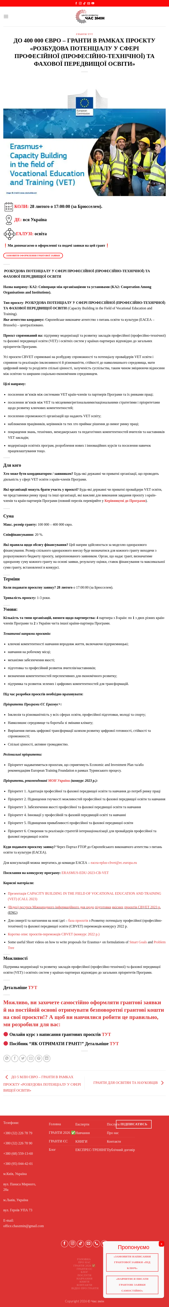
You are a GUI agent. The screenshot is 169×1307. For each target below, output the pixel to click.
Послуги (85, 1275)
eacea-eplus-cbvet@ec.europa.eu (114, 863)
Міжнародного (43, 907)
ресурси (25, 907)
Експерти (82, 1124)
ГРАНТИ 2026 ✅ (62, 1132)
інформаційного (67, 907)
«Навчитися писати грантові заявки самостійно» (134, 1287)
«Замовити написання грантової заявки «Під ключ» (134, 1263)
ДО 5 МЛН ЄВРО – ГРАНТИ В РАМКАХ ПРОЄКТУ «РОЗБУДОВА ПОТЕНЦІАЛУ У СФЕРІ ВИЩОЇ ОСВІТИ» (42, 1083)
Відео (13, 907)
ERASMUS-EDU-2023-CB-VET (85, 873)
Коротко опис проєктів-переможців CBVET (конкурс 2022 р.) (53, 934)
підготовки (103, 907)
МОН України (59, 780)
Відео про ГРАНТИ (85, 1288)
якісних (117, 907)
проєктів (130, 907)
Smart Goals (138, 942)
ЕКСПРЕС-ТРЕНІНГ (91, 1150)
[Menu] (6, 16)
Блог (52, 1149)
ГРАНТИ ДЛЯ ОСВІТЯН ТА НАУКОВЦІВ (130, 1083)
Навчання (82, 1133)
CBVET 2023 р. (149, 907)
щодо (90, 907)
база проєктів (78, 920)
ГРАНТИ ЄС (58, 1141)
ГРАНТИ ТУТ (84, 34)
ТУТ (32, 987)
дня (82, 907)
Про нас (84, 1262)
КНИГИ (81, 1141)
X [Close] (164, 1244)
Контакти (84, 1285)
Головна (55, 1124)
